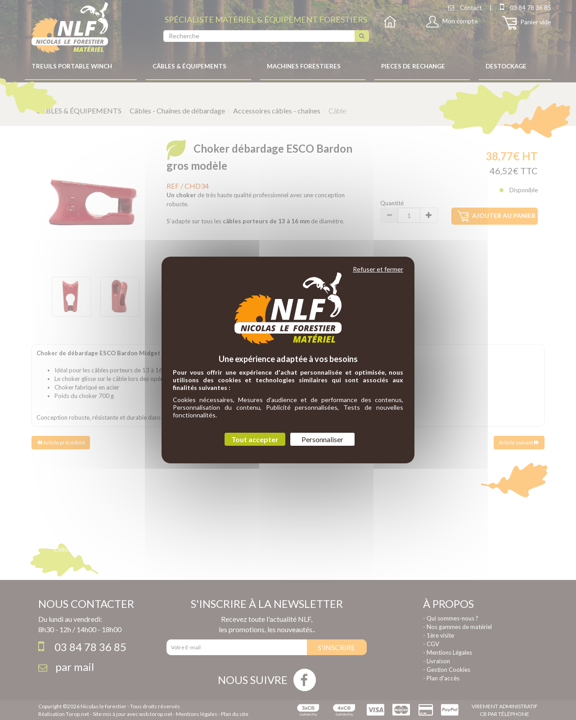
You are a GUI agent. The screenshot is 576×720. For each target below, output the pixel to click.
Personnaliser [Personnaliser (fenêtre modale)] (322, 439)
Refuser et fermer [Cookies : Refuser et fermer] (378, 269)
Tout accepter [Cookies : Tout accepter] (255, 439)
